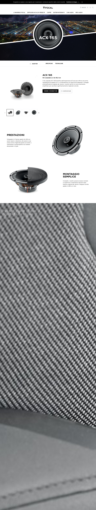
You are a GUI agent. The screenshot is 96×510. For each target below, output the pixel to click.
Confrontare (67, 91)
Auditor (35, 63)
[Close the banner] (82, 2)
